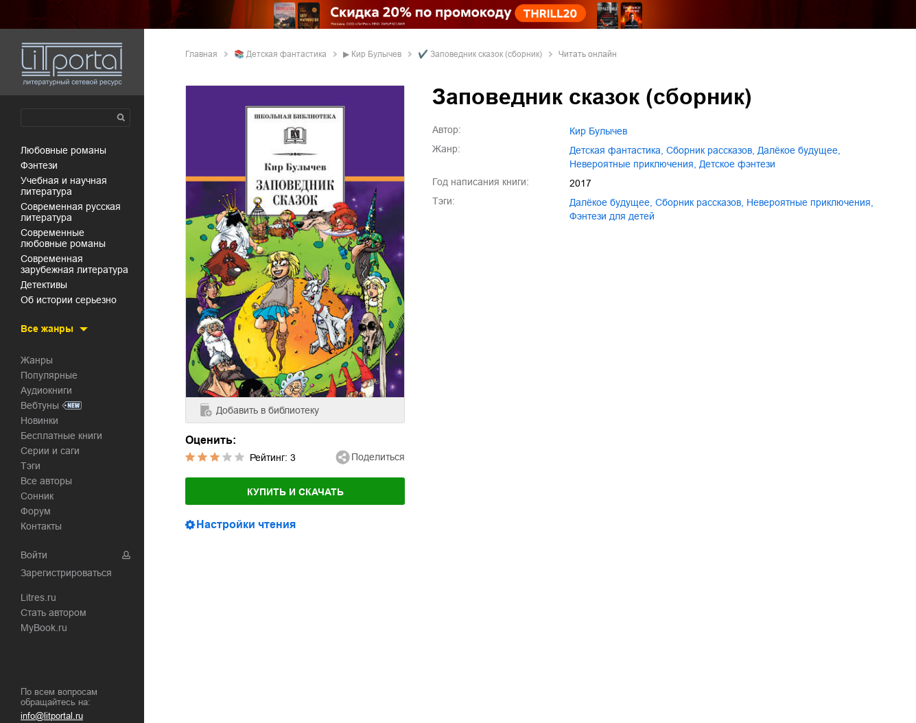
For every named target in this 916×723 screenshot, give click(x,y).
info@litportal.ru (52, 716)
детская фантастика (286, 54)
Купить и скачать (295, 491)
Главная (201, 54)
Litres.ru (38, 597)
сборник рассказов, (710, 150)
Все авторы (46, 480)
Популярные (49, 375)
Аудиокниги (46, 390)
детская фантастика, (616, 150)
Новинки (39, 420)
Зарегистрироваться (66, 572)
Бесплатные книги (61, 435)
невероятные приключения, (632, 163)
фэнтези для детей (612, 216)
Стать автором (53, 612)
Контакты (41, 526)
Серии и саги (50, 450)
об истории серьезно (69, 299)
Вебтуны (40, 405)
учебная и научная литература (64, 186)
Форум (36, 511)
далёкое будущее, (799, 150)
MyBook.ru (44, 627)
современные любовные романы (63, 238)
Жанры (37, 360)
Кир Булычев (376, 54)
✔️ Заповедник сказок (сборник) (480, 54)
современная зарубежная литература (74, 264)
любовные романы (63, 150)
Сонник (37, 495)
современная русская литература (71, 212)
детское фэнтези (737, 163)
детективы (44, 284)
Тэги (30, 465)
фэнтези (39, 165)
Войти (34, 554)
